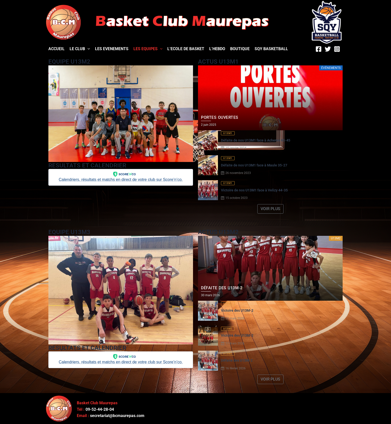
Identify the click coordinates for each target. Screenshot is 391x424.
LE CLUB (80, 48)
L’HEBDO (217, 48)
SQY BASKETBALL (271, 48)
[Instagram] (337, 49)
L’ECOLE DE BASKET (185, 48)
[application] (87, 48)
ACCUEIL (56, 48)
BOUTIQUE (240, 48)
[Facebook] (318, 49)
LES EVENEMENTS (111, 48)
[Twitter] (328, 49)
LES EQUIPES (148, 48)
